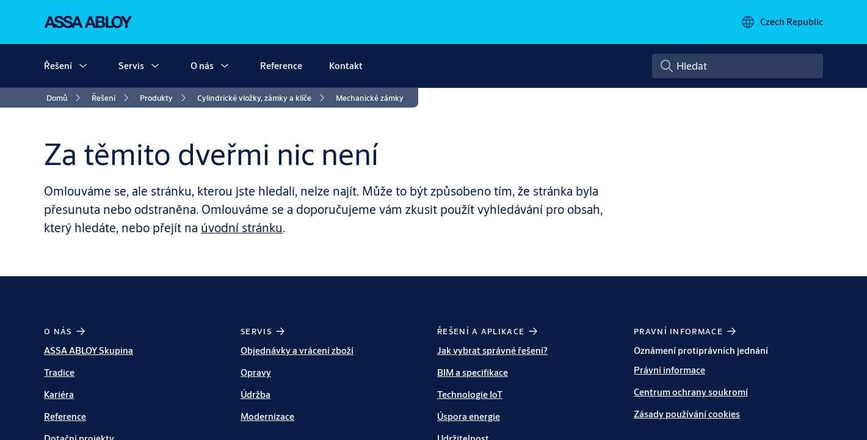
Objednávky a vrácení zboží (297, 350)
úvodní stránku (242, 227)
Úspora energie (468, 416)
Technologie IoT (469, 394)
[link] (65, 98)
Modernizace (267, 416)
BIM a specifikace (472, 372)
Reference (281, 66)
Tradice (59, 372)
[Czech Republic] (782, 22)
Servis (131, 66)
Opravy (256, 372)
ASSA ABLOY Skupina (88, 350)
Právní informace (669, 370)
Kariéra (59, 394)
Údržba (255, 394)
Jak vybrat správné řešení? (492, 350)
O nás (202, 66)
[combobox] (737, 66)
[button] (83, 66)
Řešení (58, 66)
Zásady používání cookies (687, 414)
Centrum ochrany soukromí (691, 392)
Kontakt (346, 66)
